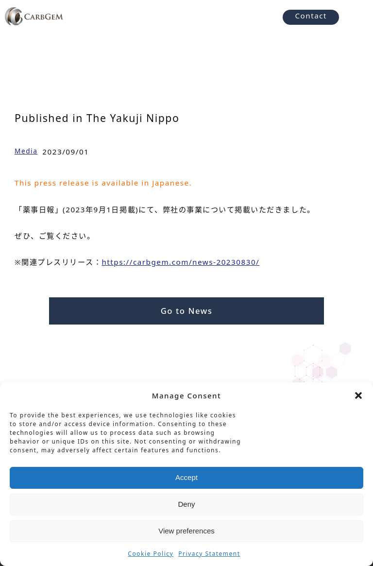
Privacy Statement (209, 553)
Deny (186, 504)
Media (26, 150)
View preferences (186, 531)
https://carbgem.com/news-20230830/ (180, 262)
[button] (358, 395)
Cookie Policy (150, 553)
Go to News (187, 310)
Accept (186, 477)
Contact (311, 15)
